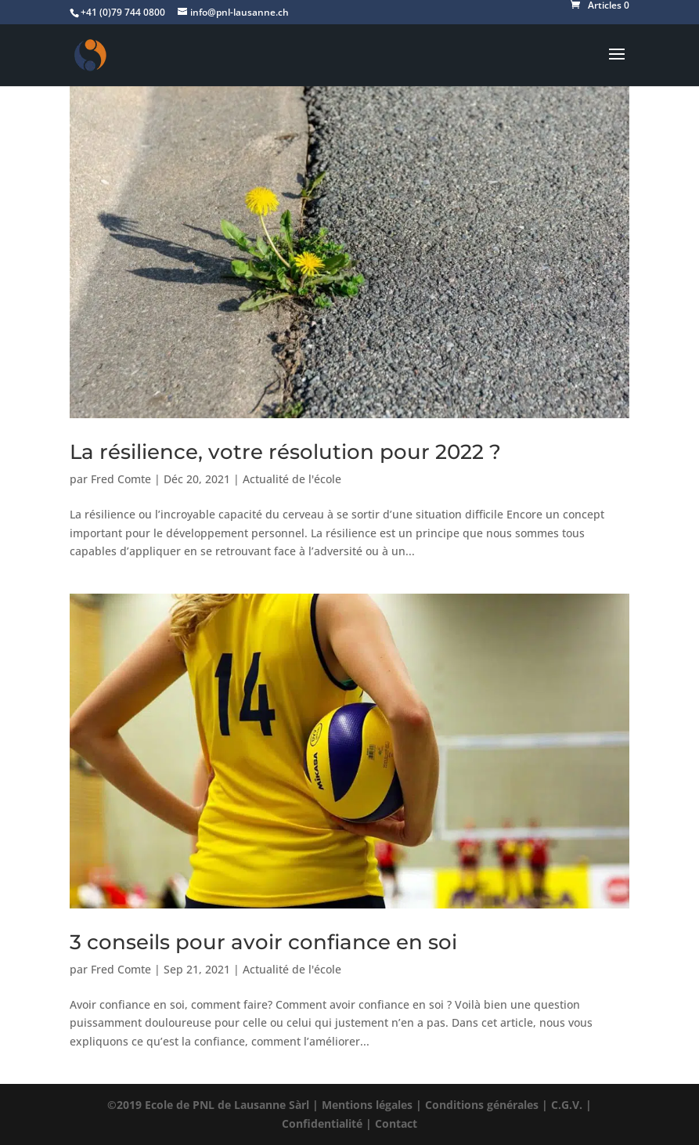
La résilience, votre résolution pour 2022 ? (285, 451)
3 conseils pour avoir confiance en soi (263, 942)
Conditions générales (482, 1104)
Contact (396, 1123)
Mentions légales (367, 1104)
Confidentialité (322, 1123)
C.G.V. (566, 1104)
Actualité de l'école (292, 478)
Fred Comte (121, 478)
